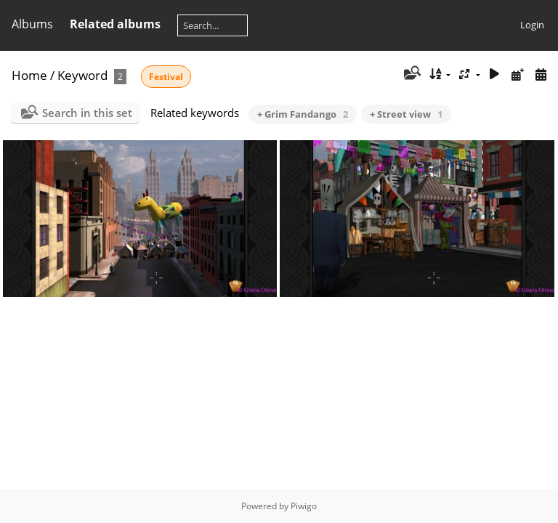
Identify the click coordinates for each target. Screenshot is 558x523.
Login (532, 24)
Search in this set (87, 112)
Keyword (82, 75)
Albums (32, 24)
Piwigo (304, 506)
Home (29, 75)
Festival (166, 76)
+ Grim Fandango (302, 114)
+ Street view (406, 114)
